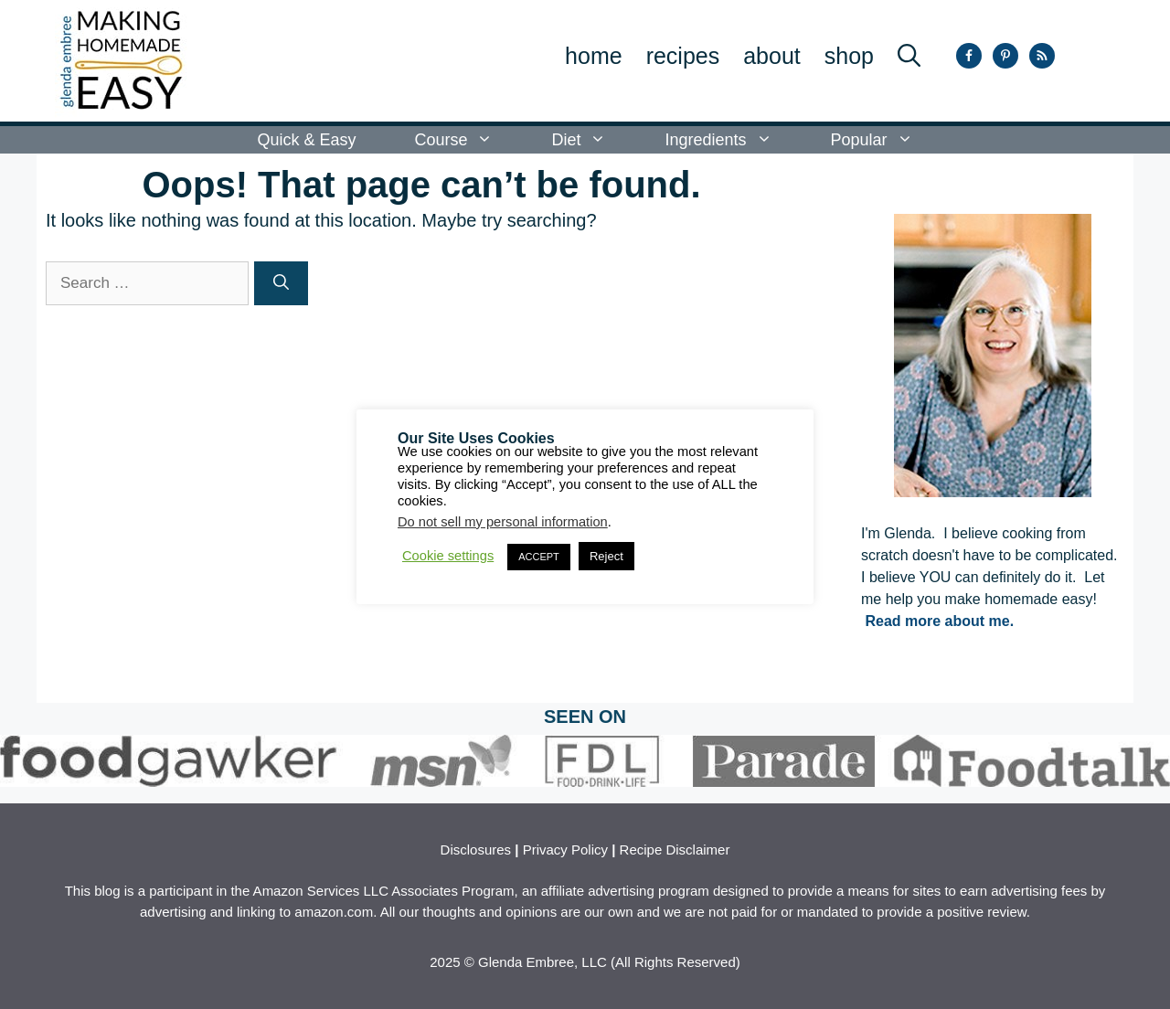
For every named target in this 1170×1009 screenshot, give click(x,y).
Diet (593, 140)
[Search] (281, 283)
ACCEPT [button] (538, 556)
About (772, 56)
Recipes (683, 56)
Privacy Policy (565, 849)
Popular (886, 140)
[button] (909, 56)
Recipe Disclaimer (675, 849)
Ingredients (733, 140)
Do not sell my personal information (503, 522)
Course (468, 140)
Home (593, 56)
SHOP (849, 56)
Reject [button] (606, 556)
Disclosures (476, 849)
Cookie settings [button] (448, 555)
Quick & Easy (306, 140)
